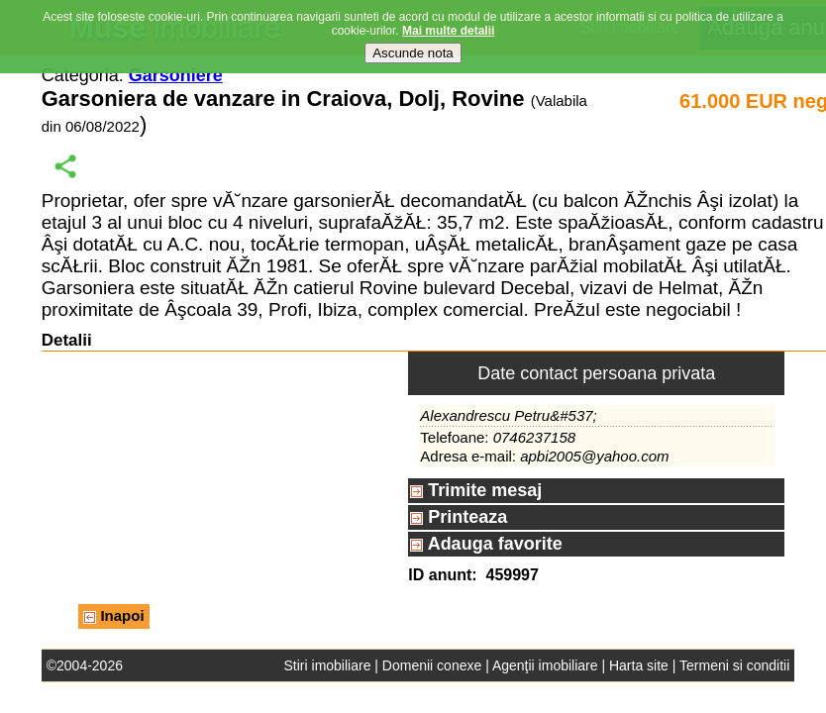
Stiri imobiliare (327, 665)
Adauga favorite (486, 544)
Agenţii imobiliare (545, 665)
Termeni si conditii (734, 665)
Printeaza (458, 517)
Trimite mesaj (476, 490)
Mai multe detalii (448, 31)
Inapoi (113, 615)
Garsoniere (176, 75)
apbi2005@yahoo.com (594, 456)
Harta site (639, 665)
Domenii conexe (431, 665)
